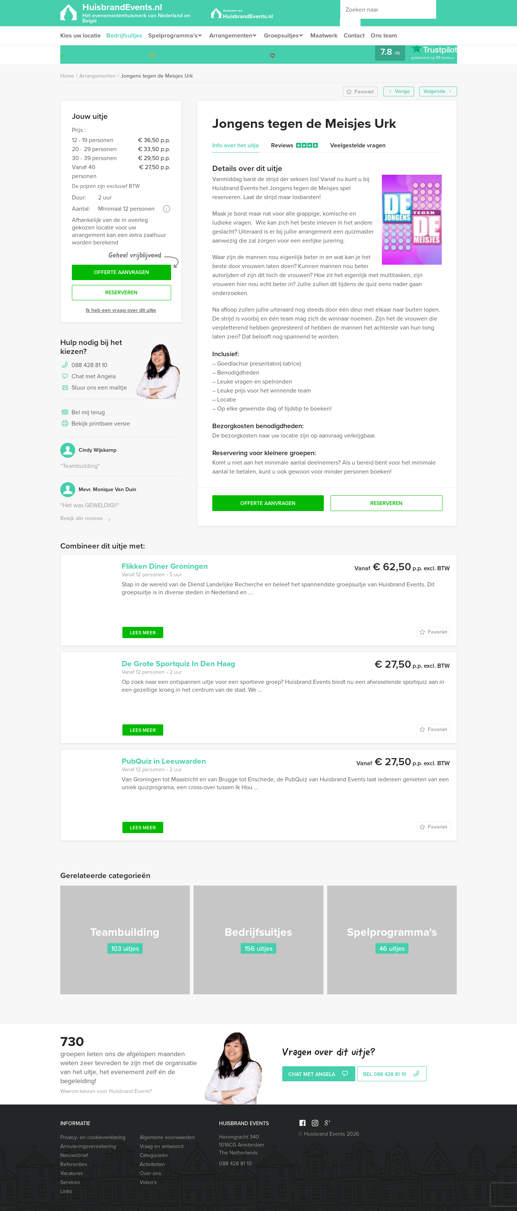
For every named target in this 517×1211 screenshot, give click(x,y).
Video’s (148, 1182)
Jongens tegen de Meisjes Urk (157, 76)
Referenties (73, 1164)
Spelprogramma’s (174, 35)
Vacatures (71, 1173)
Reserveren (121, 294)
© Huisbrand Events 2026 (328, 1134)
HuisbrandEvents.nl (144, 12)
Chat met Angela (88, 379)
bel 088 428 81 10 (392, 1074)
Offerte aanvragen (121, 273)
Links (66, 1191)
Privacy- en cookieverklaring (92, 1137)
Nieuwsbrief (74, 1155)
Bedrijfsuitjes (125, 35)
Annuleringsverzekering (88, 1146)
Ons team (392, 35)
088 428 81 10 (428, 54)
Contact (362, 35)
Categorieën (154, 1155)
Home (67, 76)
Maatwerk (331, 35)
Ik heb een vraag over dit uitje (121, 312)
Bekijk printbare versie (95, 426)
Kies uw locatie (80, 35)
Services (70, 1182)
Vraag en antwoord (161, 1146)
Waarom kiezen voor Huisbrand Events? (106, 1091)
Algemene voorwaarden (167, 1137)
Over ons (150, 1173)
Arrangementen (233, 35)
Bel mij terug (82, 415)
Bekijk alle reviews (86, 520)
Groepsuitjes (286, 35)
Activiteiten (152, 1164)
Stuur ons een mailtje (93, 390)
